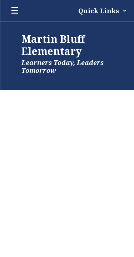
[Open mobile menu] (14, 10)
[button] (102, 10)
